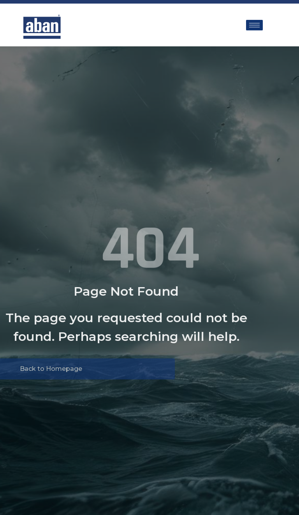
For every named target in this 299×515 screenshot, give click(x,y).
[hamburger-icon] (254, 25)
